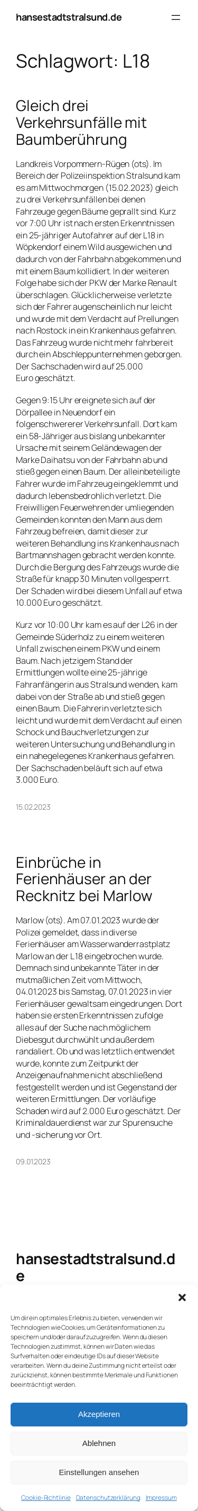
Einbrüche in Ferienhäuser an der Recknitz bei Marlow (84, 879)
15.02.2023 (33, 807)
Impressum (161, 1497)
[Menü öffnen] (175, 17)
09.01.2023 (33, 1161)
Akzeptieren (99, 1414)
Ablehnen (99, 1443)
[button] (182, 1297)
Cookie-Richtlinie (45, 1497)
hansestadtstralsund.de (68, 17)
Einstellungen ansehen (99, 1472)
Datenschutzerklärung (108, 1497)
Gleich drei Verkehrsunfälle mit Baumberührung (81, 122)
